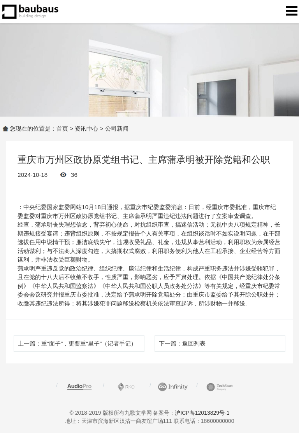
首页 (62, 128)
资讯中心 (86, 128)
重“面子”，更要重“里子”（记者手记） (89, 343)
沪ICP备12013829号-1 (202, 413)
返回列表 (194, 343)
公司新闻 (116, 128)
